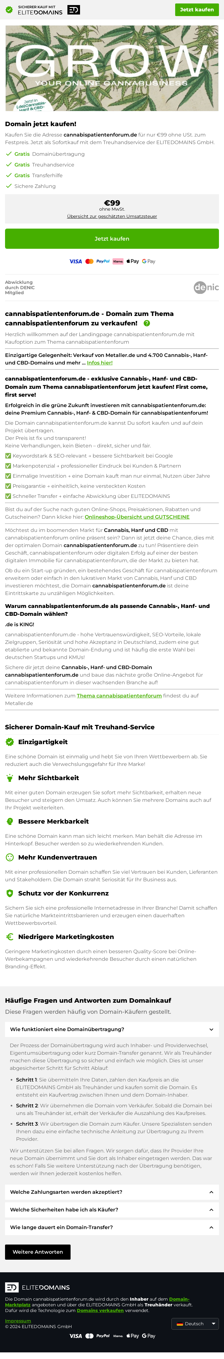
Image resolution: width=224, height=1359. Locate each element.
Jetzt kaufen (197, 10)
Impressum (18, 1321)
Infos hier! (99, 363)
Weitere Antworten (38, 1252)
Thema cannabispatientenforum (119, 696)
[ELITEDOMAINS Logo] (99, 1288)
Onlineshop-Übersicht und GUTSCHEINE (137, 517)
